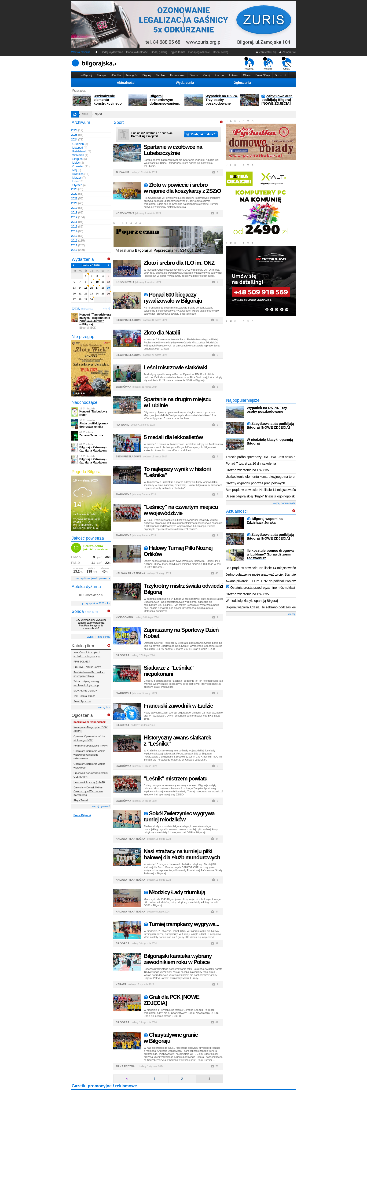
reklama (268, 63)
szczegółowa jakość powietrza (93, 578)
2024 (77, 139)
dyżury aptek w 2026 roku (95, 603)
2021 (77, 198)
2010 (78, 250)
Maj (76, 170)
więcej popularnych (284, 503)
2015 (77, 226)
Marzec (79, 177)
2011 (78, 245)
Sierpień (79, 159)
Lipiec (78, 162)
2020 (77, 203)
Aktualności (126, 83)
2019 (77, 208)
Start (85, 114)
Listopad (79, 147)
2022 (77, 193)
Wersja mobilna (80, 52)
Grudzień (80, 144)
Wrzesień (80, 155)
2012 (78, 240)
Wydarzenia (185, 83)
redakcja (249, 63)
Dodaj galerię (159, 52)
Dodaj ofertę (220, 52)
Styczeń (79, 185)
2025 (77, 134)
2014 (77, 231)
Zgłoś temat (178, 52)
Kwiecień (80, 174)
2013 (77, 236)
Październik (81, 151)
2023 (77, 189)
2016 (77, 222)
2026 (77, 130)
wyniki (90, 636)
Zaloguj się (287, 52)
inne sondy (104, 636)
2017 (78, 217)
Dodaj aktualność (137, 52)
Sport (98, 114)
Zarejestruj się (266, 52)
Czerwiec (81, 166)
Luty (77, 181)
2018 (77, 212)
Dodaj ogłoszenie (199, 52)
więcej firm (104, 707)
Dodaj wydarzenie (112, 52)
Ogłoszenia (242, 83)
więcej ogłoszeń (101, 806)
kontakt (286, 63)
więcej (291, 614)
